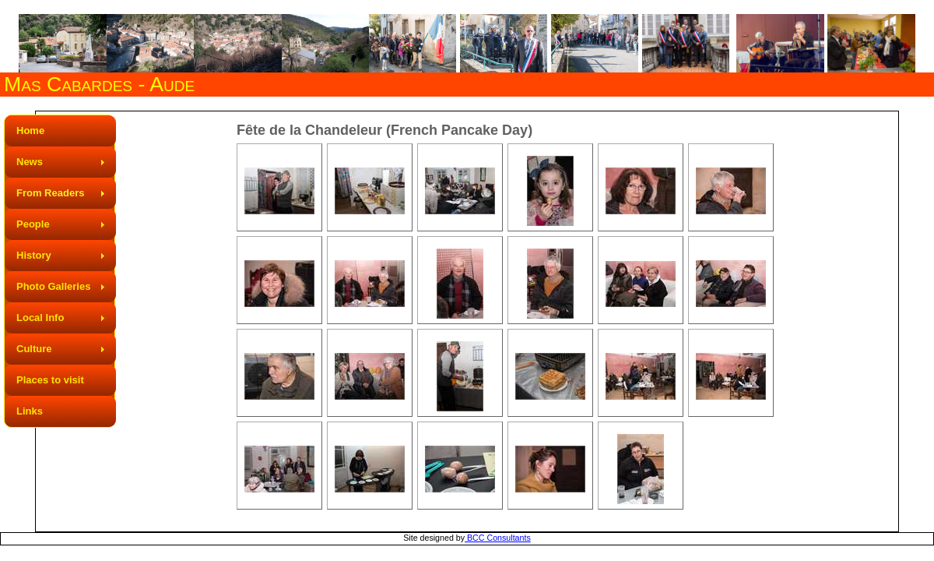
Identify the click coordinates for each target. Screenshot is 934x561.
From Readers (50, 193)
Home (30, 130)
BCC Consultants (498, 537)
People (33, 224)
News (29, 162)
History (33, 255)
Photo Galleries (53, 286)
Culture (34, 349)
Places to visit (50, 380)
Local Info (40, 317)
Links (29, 411)
